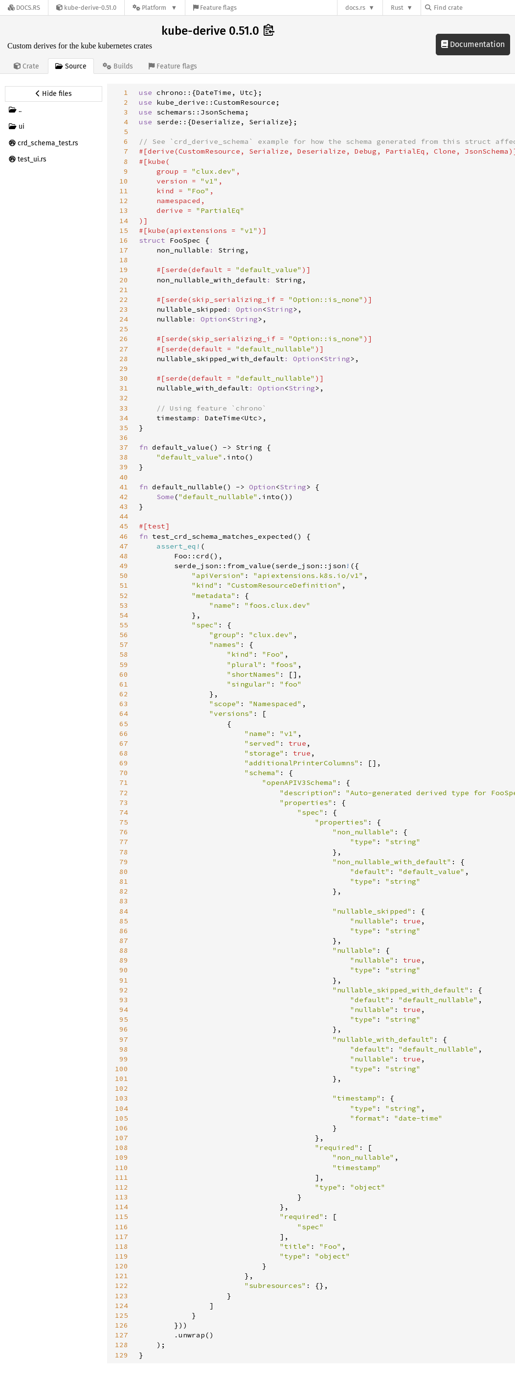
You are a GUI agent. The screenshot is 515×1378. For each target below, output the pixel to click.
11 (123, 190)
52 (123, 595)
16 (123, 240)
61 (123, 684)
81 (123, 881)
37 (123, 447)
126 (121, 1325)
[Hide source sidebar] (53, 94)
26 (123, 338)
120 (121, 1266)
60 (123, 674)
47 (123, 546)
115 (121, 1216)
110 (121, 1167)
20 (123, 280)
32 (123, 397)
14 (123, 220)
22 (123, 299)
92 (123, 990)
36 (123, 437)
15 (123, 230)
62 (123, 693)
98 (123, 1049)
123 (121, 1295)
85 (123, 921)
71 (123, 782)
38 (123, 457)
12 (123, 200)
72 (123, 792)
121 (121, 1275)
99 (123, 1059)
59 (123, 664)
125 (121, 1315)
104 (121, 1108)
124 (121, 1305)
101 (121, 1078)
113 (121, 1197)
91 (123, 980)
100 (121, 1068)
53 (123, 605)
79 (123, 861)
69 (123, 762)
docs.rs (355, 7)
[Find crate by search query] (474, 7)
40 (123, 477)
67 (123, 743)
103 (121, 1098)
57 (123, 644)
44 (123, 516)
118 (121, 1246)
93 (123, 999)
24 (123, 319)
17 (123, 250)
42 (123, 496)
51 (123, 585)
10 (123, 181)
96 (123, 1029)
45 (123, 526)
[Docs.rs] (24, 7)
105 (121, 1118)
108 (121, 1147)
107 (121, 1137)
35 (123, 427)
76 (123, 831)
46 (123, 536)
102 (121, 1088)
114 (121, 1206)
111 (121, 1177)
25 (123, 328)
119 (121, 1256)
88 (123, 950)
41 (123, 486)
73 (123, 802)
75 (123, 822)
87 (123, 940)
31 (123, 388)
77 (123, 841)
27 (123, 348)
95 (123, 1019)
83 (123, 900)
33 (123, 408)
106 (121, 1128)
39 (123, 466)
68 (123, 753)
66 (123, 733)
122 (121, 1285)
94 (123, 1009)
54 (123, 615)
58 (123, 654)
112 (121, 1187)
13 (123, 210)
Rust (397, 7)
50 (123, 575)
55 (123, 624)
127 (121, 1335)
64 (123, 713)
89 (123, 960)
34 (123, 417)
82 (123, 891)
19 (123, 269)
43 (123, 506)
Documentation (473, 44)
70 (123, 772)
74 (123, 812)
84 (123, 911)
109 (121, 1157)
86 (123, 930)
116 (121, 1226)
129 (121, 1355)
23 (123, 309)
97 (123, 1039)
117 (121, 1236)
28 (123, 358)
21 (123, 289)
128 (121, 1344)
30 (123, 378)
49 (123, 565)
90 (123, 969)
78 (123, 852)
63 (123, 703)
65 (123, 723)
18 (123, 259)
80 (123, 871)
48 (123, 555)
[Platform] (155, 7)
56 (123, 634)
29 (123, 368)
